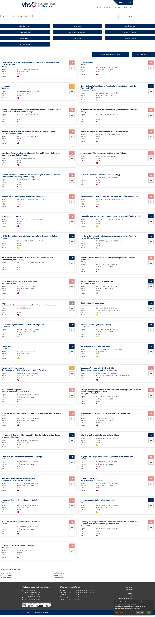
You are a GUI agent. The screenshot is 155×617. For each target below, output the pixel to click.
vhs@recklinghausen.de (33, 599)
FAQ (132, 596)
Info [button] (125, 7)
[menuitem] (121, 2)
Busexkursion (23, 325)
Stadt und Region (25, 32)
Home (99, 7)
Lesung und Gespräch (96, 282)
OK (149, 612)
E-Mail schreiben (5, 578)
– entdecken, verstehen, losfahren (93, 304)
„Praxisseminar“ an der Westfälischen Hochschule (98, 369)
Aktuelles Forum (24, 26)
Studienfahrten (130, 26)
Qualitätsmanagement (126, 598)
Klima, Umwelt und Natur (77, 32)
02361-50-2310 (60, 575)
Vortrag (86, 63)
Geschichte (77, 26)
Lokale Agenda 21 (130, 32)
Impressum (129, 587)
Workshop (5, 87)
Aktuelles (117, 7)
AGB (132, 591)
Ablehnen (140, 612)
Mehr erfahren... (119, 612)
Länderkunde (24, 38)
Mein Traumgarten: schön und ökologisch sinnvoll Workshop (23, 369)
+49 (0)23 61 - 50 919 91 (32, 597)
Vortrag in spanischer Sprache (91, 479)
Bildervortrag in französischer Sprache (18, 479)
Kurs (21, 458)
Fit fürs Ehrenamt (130, 38)
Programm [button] (107, 7)
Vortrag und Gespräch (19, 282)
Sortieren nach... (143, 54)
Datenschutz (129, 589)
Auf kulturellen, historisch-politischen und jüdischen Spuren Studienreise (28, 304)
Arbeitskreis (95, 325)
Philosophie (77, 38)
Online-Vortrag (110, 524)
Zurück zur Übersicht (136, 17)
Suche (122, 2)
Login (130, 2)
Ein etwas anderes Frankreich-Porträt (15, 391)
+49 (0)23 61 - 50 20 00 (32, 595)
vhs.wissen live (25, 44)
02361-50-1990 (7, 575)
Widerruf (130, 594)
